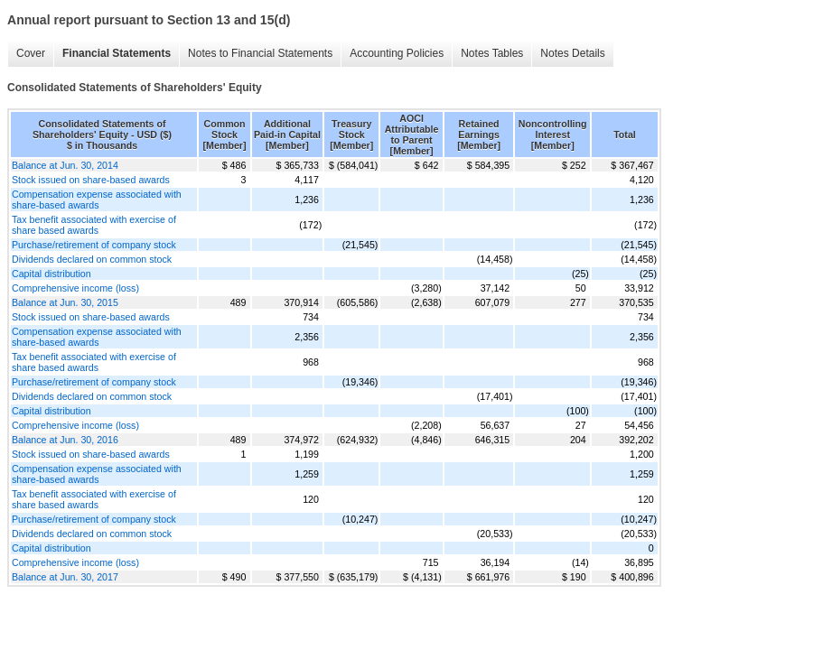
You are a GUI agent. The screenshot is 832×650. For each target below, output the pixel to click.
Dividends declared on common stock (92, 259)
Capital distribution (51, 273)
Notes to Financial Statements (260, 53)
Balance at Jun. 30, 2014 (65, 165)
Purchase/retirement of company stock (94, 244)
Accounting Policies (397, 53)
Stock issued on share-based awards (91, 179)
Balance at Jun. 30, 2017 (65, 576)
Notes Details (572, 53)
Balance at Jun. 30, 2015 (65, 302)
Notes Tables (492, 53)
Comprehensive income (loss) (75, 288)
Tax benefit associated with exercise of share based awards (94, 225)
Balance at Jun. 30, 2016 (65, 439)
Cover (30, 53)
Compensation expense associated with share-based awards (97, 199)
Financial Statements (116, 53)
